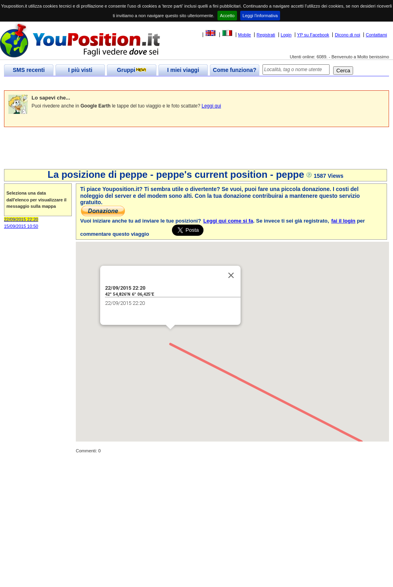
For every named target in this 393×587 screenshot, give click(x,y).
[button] (169, 335)
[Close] (229, 274)
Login (286, 34)
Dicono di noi (347, 34)
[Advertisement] (149, 84)
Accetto (227, 15)
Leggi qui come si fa (228, 221)
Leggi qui (211, 106)
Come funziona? (235, 70)
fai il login (343, 221)
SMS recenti (29, 70)
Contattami (376, 34)
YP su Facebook (313, 34)
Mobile (244, 34)
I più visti (80, 70)
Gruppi (131, 70)
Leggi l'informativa (260, 15)
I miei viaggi (183, 70)
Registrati (266, 34)
